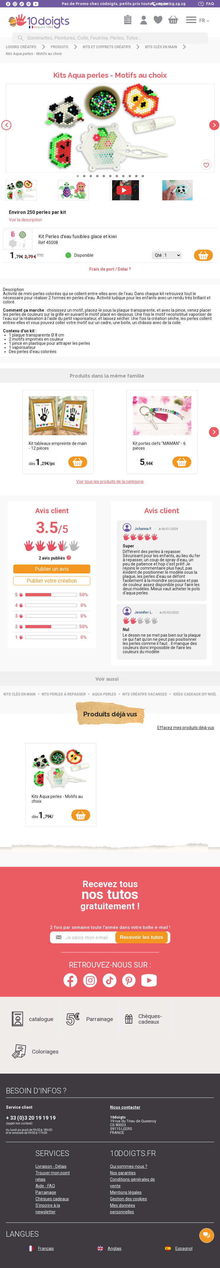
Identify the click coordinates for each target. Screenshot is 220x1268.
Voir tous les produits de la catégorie (110, 481)
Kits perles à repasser (64, 694)
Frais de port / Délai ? (110, 269)
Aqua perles (104, 694)
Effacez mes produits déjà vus (185, 728)
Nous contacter (125, 1107)
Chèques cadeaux (52, 1199)
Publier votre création (52, 581)
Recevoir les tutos (141, 937)
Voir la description (25, 219)
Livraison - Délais (51, 1166)
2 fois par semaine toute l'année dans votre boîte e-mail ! (110, 927)
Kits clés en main (19, 694)
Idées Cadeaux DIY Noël (194, 694)
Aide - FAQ (45, 1186)
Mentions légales (126, 1192)
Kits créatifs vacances (144, 694)
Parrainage (45, 1192)
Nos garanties (123, 1173)
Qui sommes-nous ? (128, 1166)
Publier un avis (52, 569)
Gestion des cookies (128, 1199)
